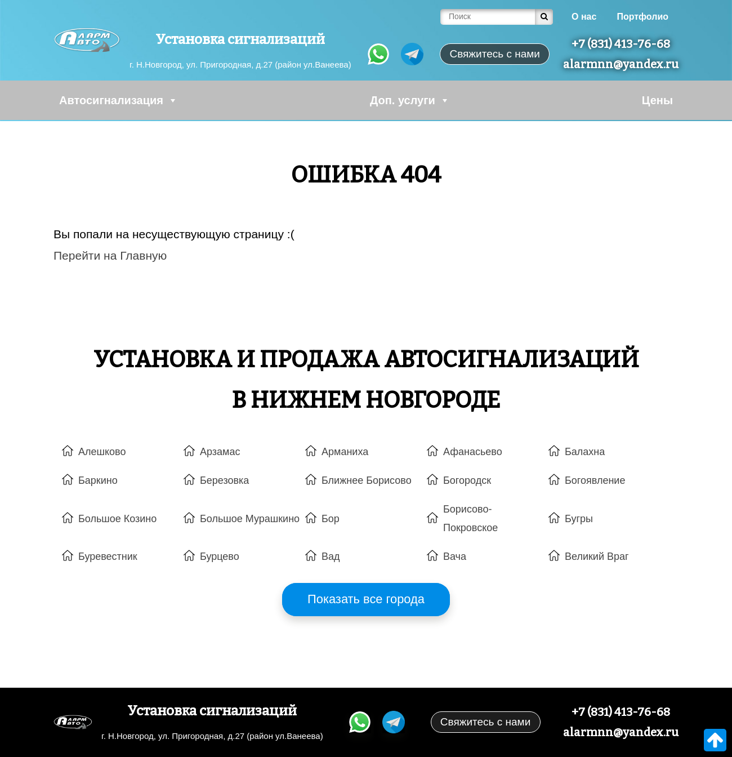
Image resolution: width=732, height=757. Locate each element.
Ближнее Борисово (367, 480)
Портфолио (642, 16)
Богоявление (595, 480)
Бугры (579, 518)
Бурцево (219, 556)
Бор (331, 518)
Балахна (585, 451)
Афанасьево (472, 451)
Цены (657, 100)
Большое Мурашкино (250, 518)
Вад (331, 556)
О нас (584, 16)
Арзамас (220, 451)
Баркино (98, 480)
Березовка (224, 480)
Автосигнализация (118, 100)
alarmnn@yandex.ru (621, 64)
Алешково (102, 451)
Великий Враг (597, 556)
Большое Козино (117, 518)
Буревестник (107, 556)
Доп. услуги (410, 100)
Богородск (467, 480)
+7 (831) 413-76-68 (621, 44)
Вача (454, 556)
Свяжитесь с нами (485, 722)
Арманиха (345, 451)
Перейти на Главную (110, 255)
